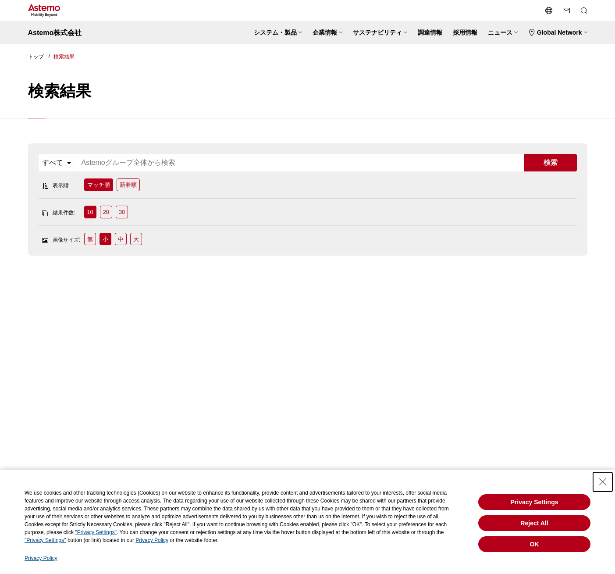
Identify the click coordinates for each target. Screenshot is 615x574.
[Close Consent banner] (602, 482)
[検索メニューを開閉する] (583, 10)
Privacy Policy (151, 540)
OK (534, 544)
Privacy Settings (534, 502)
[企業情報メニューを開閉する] (327, 32)
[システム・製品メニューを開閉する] (278, 32)
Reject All (534, 523)
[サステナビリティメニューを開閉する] (380, 32)
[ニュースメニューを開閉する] (503, 32)
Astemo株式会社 (55, 32)
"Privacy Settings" (96, 532)
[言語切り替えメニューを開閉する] (548, 10)
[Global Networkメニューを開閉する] (557, 32)
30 (122, 212)
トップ (36, 56)
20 (106, 212)
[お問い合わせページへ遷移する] (566, 10)
